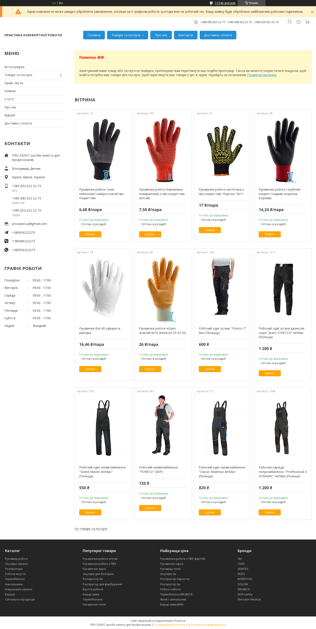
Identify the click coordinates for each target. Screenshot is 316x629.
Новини (10, 91)
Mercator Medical (249, 599)
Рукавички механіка (261, 75)
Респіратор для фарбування (102, 584)
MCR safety (245, 594)
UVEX (241, 564)
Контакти (185, 35)
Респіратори (14, 569)
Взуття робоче (93, 589)
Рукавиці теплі (170, 569)
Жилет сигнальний (173, 599)
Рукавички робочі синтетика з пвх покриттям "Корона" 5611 (221, 191)
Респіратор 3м (93, 579)
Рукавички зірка (94, 569)
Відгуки (9, 115)
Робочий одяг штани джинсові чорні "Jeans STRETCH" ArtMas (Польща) (281, 332)
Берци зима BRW (171, 604)
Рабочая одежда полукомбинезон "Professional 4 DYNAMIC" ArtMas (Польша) (283, 471)
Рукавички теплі (94, 604)
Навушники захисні (18, 589)
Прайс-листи (13, 83)
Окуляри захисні (16, 564)
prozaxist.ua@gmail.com (29, 224)
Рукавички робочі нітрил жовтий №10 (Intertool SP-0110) (162, 330)
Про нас (161, 35)
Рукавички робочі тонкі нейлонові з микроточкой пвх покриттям (101, 193)
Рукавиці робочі (16, 559)
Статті (9, 99)
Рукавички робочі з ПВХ (99, 564)
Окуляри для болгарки (98, 574)
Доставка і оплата (218, 35)
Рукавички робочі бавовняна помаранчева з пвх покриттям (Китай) (162, 193)
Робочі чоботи (170, 589)
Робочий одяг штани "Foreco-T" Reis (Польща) (223, 330)
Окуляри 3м (168, 574)
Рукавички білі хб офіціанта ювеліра (99, 330)
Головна (94, 35)
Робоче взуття (15, 574)
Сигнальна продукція (20, 599)
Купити (90, 234)
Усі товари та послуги (91, 529)
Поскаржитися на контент (171, 625)
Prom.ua (179, 621)
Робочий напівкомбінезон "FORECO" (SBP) (158, 469)
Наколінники (14, 584)
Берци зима (91, 594)
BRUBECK (244, 589)
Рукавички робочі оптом (100, 559)
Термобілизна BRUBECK (176, 594)
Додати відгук (298, 22)
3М (240, 559)
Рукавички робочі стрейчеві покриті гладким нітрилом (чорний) (279, 193)
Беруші (10, 594)
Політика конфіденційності (208, 625)
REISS (241, 574)
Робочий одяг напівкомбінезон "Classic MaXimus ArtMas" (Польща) (222, 471)
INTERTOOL (245, 579)
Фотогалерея (14, 67)
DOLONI (243, 584)
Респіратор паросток (175, 579)
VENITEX (243, 569)
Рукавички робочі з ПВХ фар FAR (182, 559)
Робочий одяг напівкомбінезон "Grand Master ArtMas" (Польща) (102, 471)
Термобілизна (15, 579)
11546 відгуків (225, 3)
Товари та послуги (125, 35)
